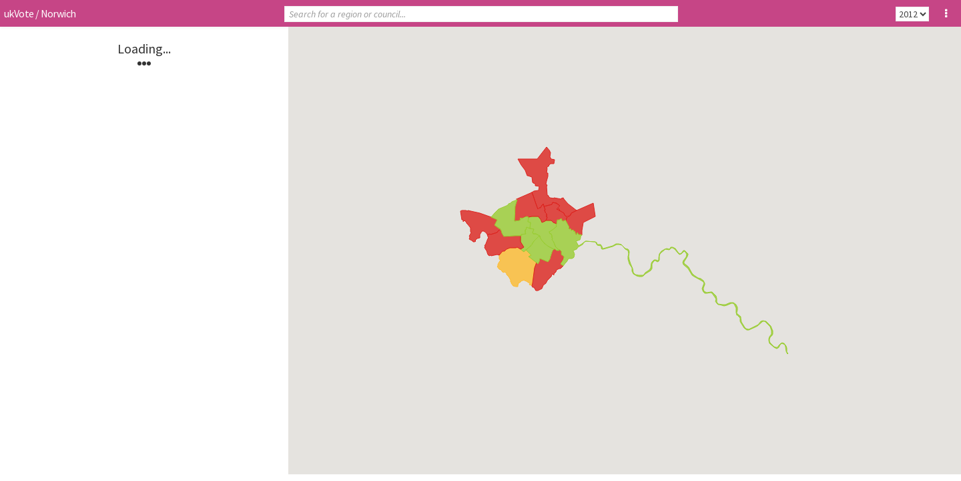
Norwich (58, 13)
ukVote (18, 13)
